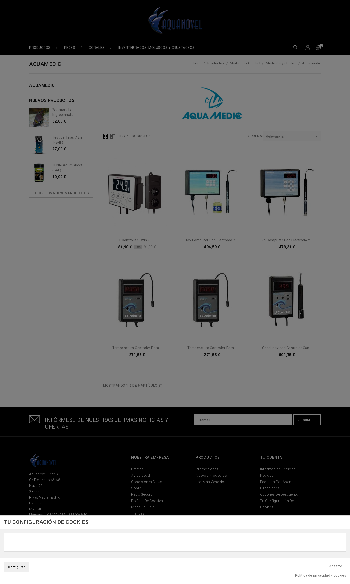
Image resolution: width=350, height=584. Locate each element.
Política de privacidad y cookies (320, 575)
